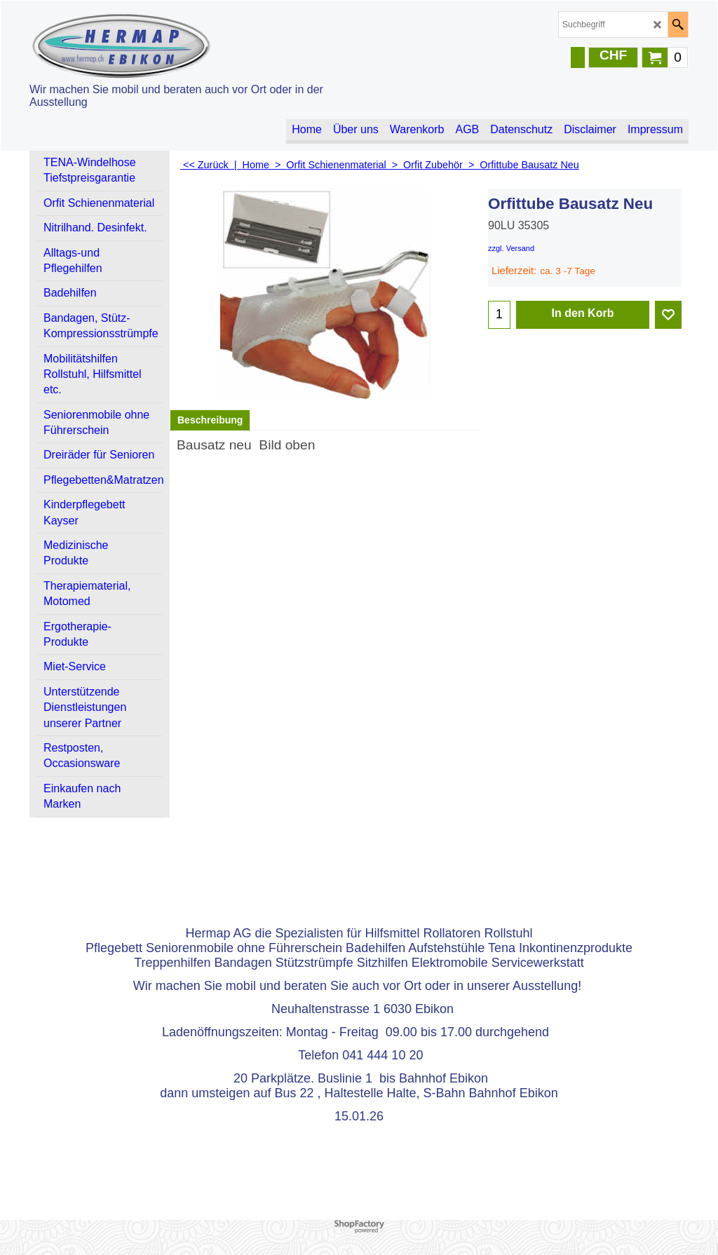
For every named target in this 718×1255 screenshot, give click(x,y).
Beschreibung (210, 420)
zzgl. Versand (511, 248)
